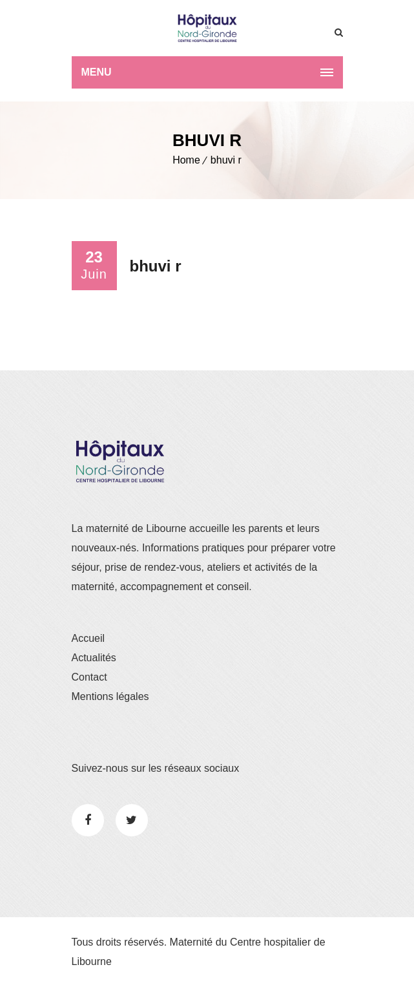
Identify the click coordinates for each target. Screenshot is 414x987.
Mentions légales (110, 696)
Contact (89, 677)
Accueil (88, 638)
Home (186, 159)
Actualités (94, 657)
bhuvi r (226, 159)
